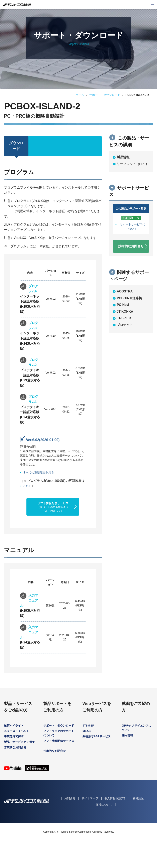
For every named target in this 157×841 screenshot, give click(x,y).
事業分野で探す (14, 736)
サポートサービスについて (132, 226)
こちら (27, 485)
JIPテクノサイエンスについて (136, 728)
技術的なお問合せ (131, 246)
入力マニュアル (29, 600)
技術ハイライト (14, 725)
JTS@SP (88, 725)
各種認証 (138, 798)
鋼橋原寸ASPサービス (97, 736)
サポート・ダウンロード (104, 94)
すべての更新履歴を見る (38, 472)
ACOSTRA (125, 291)
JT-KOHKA (125, 311)
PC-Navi (123, 304)
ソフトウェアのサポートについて (58, 733)
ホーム (79, 94)
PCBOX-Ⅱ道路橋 (129, 298)
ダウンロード (16, 146)
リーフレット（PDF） (133, 164)
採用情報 (127, 735)
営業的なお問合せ (15, 747)
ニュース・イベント (16, 731)
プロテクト (125, 325)
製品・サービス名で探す (19, 742)
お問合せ (69, 798)
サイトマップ (90, 798)
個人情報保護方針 (115, 798)
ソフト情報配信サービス (52, 507)
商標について (104, 804)
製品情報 (123, 157)
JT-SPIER (124, 318)
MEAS (87, 731)
